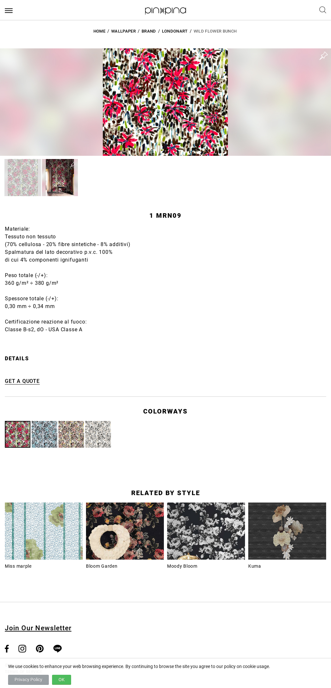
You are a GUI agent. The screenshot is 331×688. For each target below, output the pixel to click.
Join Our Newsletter (38, 628)
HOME (99, 31)
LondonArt (175, 31)
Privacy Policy (28, 679)
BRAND (149, 31)
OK (62, 679)
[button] (22, 177)
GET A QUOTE (22, 381)
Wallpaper (123, 31)
